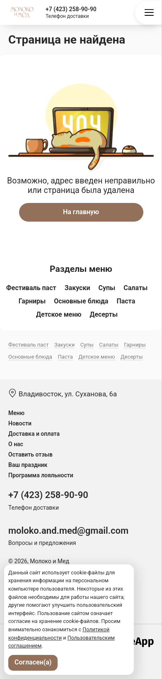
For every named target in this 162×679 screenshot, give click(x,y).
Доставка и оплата (34, 433)
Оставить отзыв (30, 454)
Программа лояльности (40, 475)
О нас (15, 444)
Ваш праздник (27, 465)
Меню (16, 413)
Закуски (77, 288)
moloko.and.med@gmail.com (68, 530)
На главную (81, 212)
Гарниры (32, 301)
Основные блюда (81, 301)
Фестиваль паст (31, 288)
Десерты (104, 314)
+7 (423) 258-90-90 (71, 9)
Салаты (135, 288)
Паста (125, 301)
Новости (19, 423)
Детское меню (59, 314)
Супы (106, 288)
